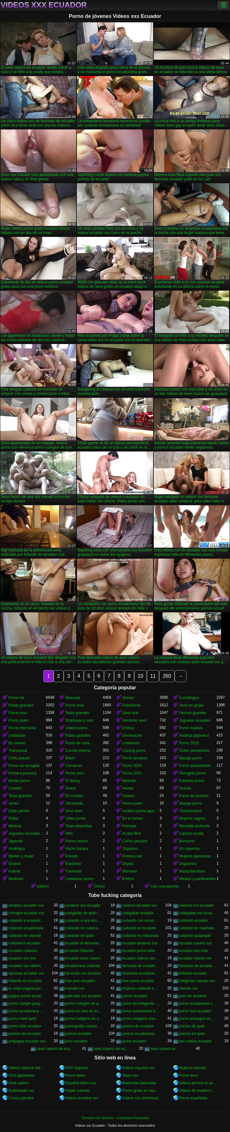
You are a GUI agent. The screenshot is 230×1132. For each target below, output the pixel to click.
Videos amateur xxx (82, 1098)
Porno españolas (193, 1098)
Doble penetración (194, 750)
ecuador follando (80, 951)
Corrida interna (78, 750)
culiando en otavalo (25, 935)
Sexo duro (74, 811)
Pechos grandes (193, 713)
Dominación (132, 735)
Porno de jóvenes (194, 796)
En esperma (189, 848)
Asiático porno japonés (141, 811)
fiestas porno (19, 781)
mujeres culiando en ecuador (141, 988)
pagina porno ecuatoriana (27, 996)
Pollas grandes (21, 705)
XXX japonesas (21, 1075)
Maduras (16, 879)
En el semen (132, 818)
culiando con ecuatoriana (141, 920)
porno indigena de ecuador (84, 1018)
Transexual (18, 750)
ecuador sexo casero (83, 958)
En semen (17, 743)
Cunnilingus (189, 698)
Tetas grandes (77, 713)
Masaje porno (190, 758)
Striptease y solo (80, 720)
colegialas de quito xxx (84, 913)
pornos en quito (192, 1033)
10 (140, 676)
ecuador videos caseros (141, 958)
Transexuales (190, 811)
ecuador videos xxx (195, 958)
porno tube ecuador (25, 1026)
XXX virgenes (77, 1068)
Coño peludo (19, 758)
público (43, 886)
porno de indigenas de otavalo (141, 1003)
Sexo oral (130, 713)
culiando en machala (196, 928)
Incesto (185, 788)
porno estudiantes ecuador (141, 1011)
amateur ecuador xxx (26, 905)
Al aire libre (131, 833)
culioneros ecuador (24, 943)
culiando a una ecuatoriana (84, 920)
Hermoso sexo (134, 720)
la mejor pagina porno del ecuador (27, 988)
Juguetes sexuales (194, 720)
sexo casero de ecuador (55, 1049)
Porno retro (75, 773)
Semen (128, 698)
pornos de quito (192, 1026)
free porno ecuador (138, 981)
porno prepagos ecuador (198, 1018)
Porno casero (77, 841)
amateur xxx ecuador (83, 905)
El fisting (73, 781)
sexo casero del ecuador (112, 1049)
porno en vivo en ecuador (84, 1011)
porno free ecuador (195, 1011)
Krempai (129, 826)
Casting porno (134, 750)
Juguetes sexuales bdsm (27, 833)
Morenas (129, 871)
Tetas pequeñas (79, 826)
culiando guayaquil (194, 935)
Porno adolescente (195, 765)
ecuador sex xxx (22, 958)
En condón (74, 796)
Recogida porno (192, 773)
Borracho (187, 841)
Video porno (76, 818)
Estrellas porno (191, 781)
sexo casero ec (163, 1049)
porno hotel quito (23, 1018)
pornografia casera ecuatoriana (84, 1026)
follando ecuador (193, 973)
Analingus (17, 848)
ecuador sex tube (193, 951)
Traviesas (74, 871)
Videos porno (77, 728)
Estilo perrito (19, 811)
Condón (15, 788)
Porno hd (16, 698)
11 (153, 676)
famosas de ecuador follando (141, 966)
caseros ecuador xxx (139, 905)
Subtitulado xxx (21, 1090)
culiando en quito (80, 935)
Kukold (14, 871)
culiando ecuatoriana (26, 928)
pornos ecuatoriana (138, 1033)
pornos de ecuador (138, 1026)
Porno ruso (18, 713)
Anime (71, 788)
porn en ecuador (193, 996)
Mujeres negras (192, 818)
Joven (14, 803)
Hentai (127, 788)
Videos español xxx (138, 1068)
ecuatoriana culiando (83, 966)
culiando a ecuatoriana (27, 920)
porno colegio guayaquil (27, 1003)
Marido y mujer (21, 856)
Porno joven (19, 720)
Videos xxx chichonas (140, 1098)
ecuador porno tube (138, 951)
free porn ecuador (80, 981)
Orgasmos (188, 863)
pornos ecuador (79, 1033)
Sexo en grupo (191, 705)
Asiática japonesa (194, 735)
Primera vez (132, 856)
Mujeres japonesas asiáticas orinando (198, 856)
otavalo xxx (188, 988)
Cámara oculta (191, 833)
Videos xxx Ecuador (44, 5)
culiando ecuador (193, 920)
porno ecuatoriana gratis (27, 1011)
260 (167, 676)
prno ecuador (77, 1041)
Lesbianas (17, 735)
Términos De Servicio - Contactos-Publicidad (115, 1118)
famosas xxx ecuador (83, 973)
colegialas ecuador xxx (141, 913)
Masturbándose (192, 871)
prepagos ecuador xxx (27, 1041)
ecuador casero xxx (195, 943)
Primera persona (23, 773)
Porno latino (76, 1075)
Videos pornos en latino (198, 1083)
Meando (129, 781)
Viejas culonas (78, 1090)
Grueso (15, 863)
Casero (128, 796)
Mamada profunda (194, 826)
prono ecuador (134, 1041)
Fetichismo (131, 705)
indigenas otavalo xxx (197, 981)
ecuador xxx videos (25, 966)
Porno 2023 (189, 743)
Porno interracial (22, 728)
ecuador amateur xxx (140, 943)
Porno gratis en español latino (141, 1090)
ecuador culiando (23, 951)
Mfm (69, 833)
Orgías (128, 863)
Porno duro (188, 1075)
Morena (15, 826)
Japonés (16, 841)
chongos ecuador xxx (26, 913)
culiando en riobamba (140, 935)
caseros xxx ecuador (196, 905)
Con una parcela (164, 886)
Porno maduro (191, 728)
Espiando (73, 863)
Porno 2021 (132, 773)
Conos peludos (21, 1098)
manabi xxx (75, 988)
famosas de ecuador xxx (198, 966)
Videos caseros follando (27, 1068)
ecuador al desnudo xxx (84, 943)
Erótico (128, 879)
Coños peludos (134, 841)
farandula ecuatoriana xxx (141, 973)
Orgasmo (130, 848)
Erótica (128, 728)
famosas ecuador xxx (26, 973)
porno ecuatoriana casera (198, 1003)
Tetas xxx (130, 1075)
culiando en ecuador (139, 928)
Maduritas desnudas (139, 1083)
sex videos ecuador (195, 1041)
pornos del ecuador (25, 1033)
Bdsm (70, 758)
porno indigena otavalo (141, 1018)
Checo (99, 886)
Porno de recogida (24, 765)
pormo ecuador (135, 996)
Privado (72, 856)
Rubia (13, 818)
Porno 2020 (132, 765)
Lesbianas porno (80, 879)
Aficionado (74, 803)
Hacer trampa (77, 848)
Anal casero (18, 1083)
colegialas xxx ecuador (198, 913)
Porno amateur (134, 758)
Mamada (73, 698)
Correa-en (74, 765)
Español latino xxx (81, 1083)
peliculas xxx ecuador (84, 996)
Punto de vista (77, 743)
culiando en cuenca (82, 928)
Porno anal (75, 705)
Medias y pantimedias (197, 879)
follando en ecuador (25, 981)
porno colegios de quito (84, 1003)
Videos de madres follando (198, 1090)
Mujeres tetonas (192, 1068)
